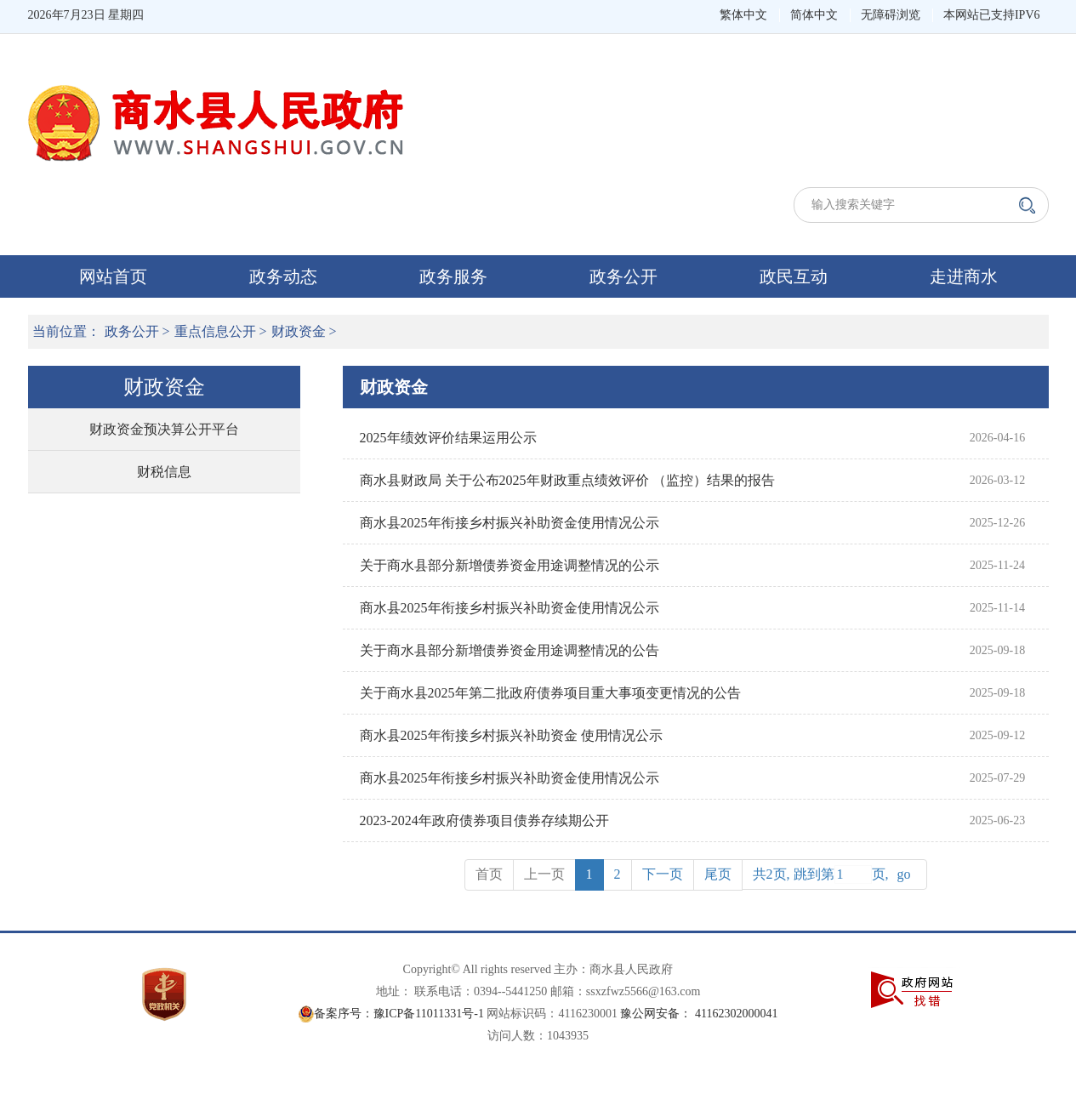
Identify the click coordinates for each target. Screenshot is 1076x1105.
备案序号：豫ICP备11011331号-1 (399, 1013)
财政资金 (298, 331)
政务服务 (453, 276)
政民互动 (794, 276)
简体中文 (814, 15)
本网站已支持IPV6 (991, 15)
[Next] (662, 875)
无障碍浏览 (890, 15)
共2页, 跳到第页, (834, 874)
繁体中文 (743, 15)
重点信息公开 (215, 331)
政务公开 (623, 276)
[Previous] (718, 875)
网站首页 (113, 276)
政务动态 (283, 276)
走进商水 (964, 276)
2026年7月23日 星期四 (86, 15)
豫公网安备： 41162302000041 (698, 1013)
